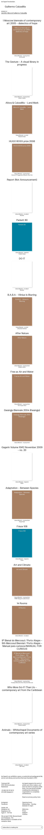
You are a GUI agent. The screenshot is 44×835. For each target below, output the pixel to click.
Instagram (4, 802)
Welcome (25, 809)
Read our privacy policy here (31, 797)
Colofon (24, 814)
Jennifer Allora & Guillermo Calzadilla (14, 13)
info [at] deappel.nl (7, 792)
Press (24, 811)
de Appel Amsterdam (8, 2)
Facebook (4, 804)
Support (24, 813)
